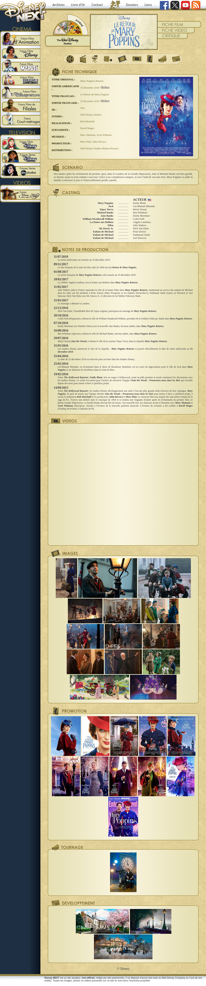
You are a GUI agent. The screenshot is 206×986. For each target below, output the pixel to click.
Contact (97, 5)
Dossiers (132, 5)
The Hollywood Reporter (76, 377)
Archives (58, 5)
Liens (148, 5)
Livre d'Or (78, 5)
